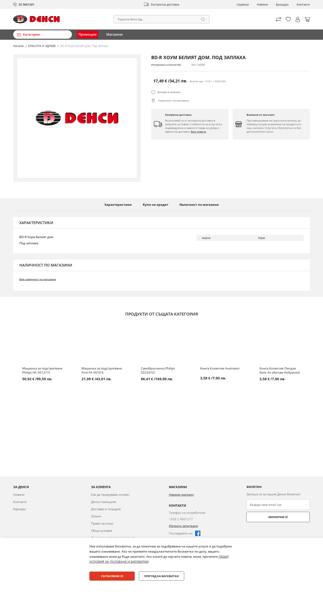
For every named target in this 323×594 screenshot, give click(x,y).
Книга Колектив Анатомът (220, 368)
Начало (19, 46)
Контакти (303, 4)
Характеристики (118, 204)
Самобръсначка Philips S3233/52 (158, 370)
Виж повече (198, 131)
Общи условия (101, 531)
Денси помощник (103, 502)
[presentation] (278, 532)
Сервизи (243, 4)
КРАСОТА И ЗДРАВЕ (42, 46)
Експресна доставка (165, 4)
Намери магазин (181, 494)
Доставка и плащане (106, 509)
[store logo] (36, 19)
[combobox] (161, 19)
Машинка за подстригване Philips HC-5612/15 (42, 370)
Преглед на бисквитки (161, 576)
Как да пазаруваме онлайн (110, 494)
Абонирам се (263, 517)
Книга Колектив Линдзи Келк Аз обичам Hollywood (280, 370)
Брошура (282, 4)
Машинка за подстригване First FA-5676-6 (102, 370)
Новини (262, 4)
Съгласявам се (112, 576)
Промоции (87, 34)
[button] (298, 19)
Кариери (19, 509)
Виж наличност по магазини (37, 279)
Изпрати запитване (183, 526)
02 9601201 (26, 4)
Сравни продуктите (278, 19)
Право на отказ (102, 523)
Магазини (114, 34)
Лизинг (96, 516)
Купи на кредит (155, 204)
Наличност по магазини (173, 100)
